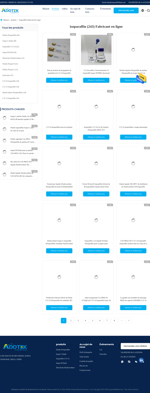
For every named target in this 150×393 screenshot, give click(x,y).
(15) (7, 75)
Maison (45, 8)
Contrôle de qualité (86, 361)
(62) (11, 35)
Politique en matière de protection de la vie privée (28, 389)
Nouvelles (103, 354)
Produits (55, 8)
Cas (101, 350)
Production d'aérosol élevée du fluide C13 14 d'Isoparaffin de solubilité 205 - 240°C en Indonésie (59, 300)
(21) (10, 64)
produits (13, 20)
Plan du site (84, 366)
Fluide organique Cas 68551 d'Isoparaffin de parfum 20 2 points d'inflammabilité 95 (22, 141)
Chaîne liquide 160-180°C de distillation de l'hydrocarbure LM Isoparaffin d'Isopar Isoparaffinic (133, 186)
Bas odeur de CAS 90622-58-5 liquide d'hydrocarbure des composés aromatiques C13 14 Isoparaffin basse (21, 163)
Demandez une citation (126, 11)
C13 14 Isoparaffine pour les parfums (59, 127)
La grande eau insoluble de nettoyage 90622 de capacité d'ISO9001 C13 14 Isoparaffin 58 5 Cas (133, 300)
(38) (9, 41)
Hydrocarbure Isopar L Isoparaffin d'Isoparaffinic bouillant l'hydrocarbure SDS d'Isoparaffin (59, 243)
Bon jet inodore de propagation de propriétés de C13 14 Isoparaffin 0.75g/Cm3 (59, 73)
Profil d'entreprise (86, 352)
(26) (9, 52)
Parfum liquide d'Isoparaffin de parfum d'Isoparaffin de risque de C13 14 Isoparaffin (133, 73)
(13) (13, 58)
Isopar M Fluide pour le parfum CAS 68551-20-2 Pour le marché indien (22, 152)
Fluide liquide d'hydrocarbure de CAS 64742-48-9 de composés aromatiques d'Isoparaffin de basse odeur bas (22, 175)
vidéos (65, 8)
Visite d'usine (84, 357)
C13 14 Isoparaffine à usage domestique (133, 127)
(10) (10, 81)
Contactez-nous (90, 10)
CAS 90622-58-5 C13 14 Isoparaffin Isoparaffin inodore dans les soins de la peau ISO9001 (133, 243)
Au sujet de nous (75, 10)
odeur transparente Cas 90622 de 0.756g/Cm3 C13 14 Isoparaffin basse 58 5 (96, 300)
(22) (10, 47)
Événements (105, 8)
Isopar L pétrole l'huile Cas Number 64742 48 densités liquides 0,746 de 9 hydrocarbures (23, 118)
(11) (10, 70)
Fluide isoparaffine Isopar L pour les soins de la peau (22, 129)
